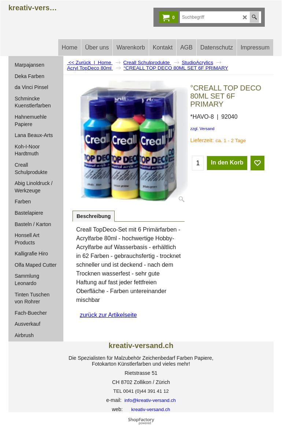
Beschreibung (94, 216)
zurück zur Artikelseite (108, 315)
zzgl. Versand (202, 128)
